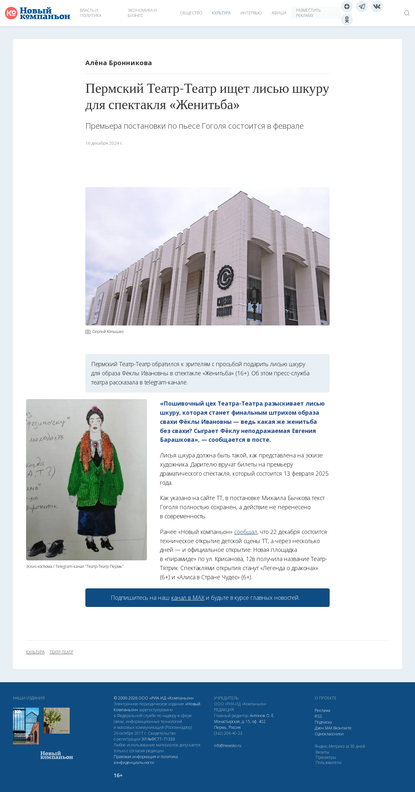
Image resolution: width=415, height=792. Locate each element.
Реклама (322, 710)
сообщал (245, 532)
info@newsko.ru (227, 745)
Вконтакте (342, 728)
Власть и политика (90, 12)
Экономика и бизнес (142, 12)
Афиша (279, 13)
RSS (318, 716)
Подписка (323, 722)
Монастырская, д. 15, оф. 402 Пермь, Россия (239, 724)
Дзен (319, 728)
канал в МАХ (187, 597)
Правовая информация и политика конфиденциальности (146, 759)
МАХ (328, 728)
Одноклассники (329, 734)
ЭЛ (158, 739)
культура (35, 652)
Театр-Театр (61, 652)
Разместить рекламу (308, 12)
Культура (221, 13)
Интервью (251, 13)
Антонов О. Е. (262, 715)
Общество (191, 13)
